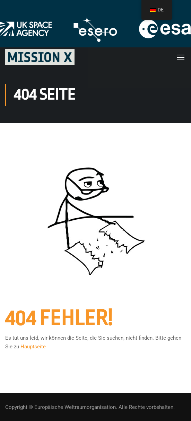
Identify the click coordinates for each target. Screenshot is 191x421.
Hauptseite (33, 347)
